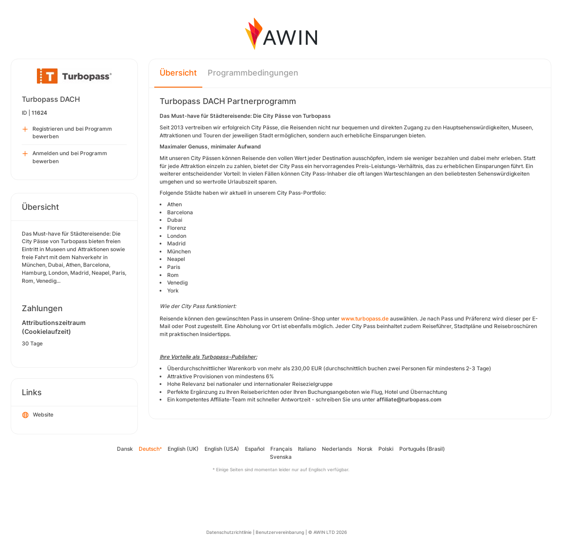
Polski (385, 448)
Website (37, 415)
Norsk (365, 448)
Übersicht (178, 72)
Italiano (307, 448)
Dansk (125, 448)
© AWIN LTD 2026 (327, 532)
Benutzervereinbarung (280, 532)
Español (255, 448)
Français (281, 448)
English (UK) (183, 448)
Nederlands (337, 448)
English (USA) (222, 448)
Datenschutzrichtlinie (229, 532)
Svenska (281, 456)
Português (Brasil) (422, 448)
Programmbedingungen (253, 72)
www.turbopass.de (365, 318)
